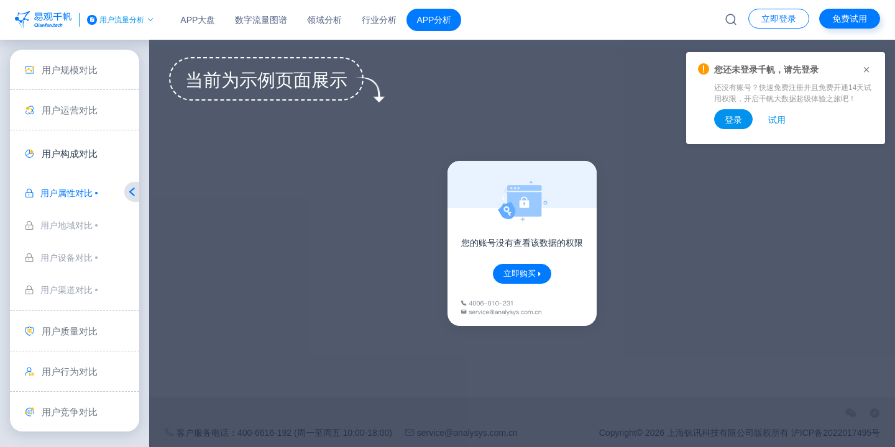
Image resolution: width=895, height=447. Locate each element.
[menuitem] (74, 70)
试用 (777, 120)
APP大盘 (197, 20)
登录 (733, 120)
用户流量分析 (121, 20)
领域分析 (324, 20)
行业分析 (379, 20)
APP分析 (433, 20)
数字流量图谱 (261, 20)
